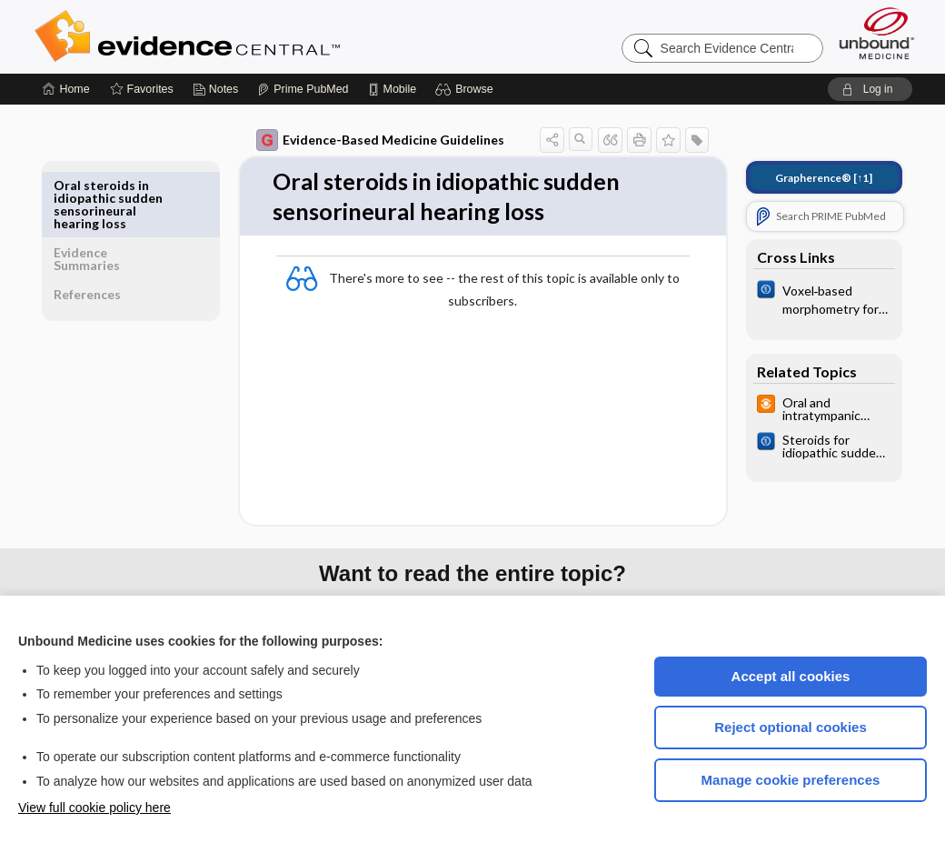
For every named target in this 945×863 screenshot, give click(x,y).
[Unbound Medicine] (877, 33)
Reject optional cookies (790, 727)
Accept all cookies (790, 676)
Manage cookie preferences (790, 780)
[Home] (66, 89)
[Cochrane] (811, 298)
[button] (466, 89)
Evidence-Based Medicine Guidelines (368, 140)
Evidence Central (260, 36)
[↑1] (811, 178)
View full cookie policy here (94, 807)
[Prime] (302, 89)
